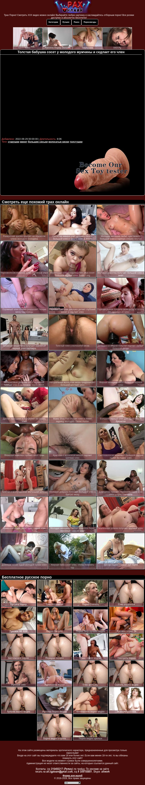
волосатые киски (58, 141)
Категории (53, 22)
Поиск (76, 22)
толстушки (76, 141)
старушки (13, 141)
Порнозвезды (89, 22)
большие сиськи (38, 141)
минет (23, 141)
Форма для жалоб (73, 775)
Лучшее (66, 22)
